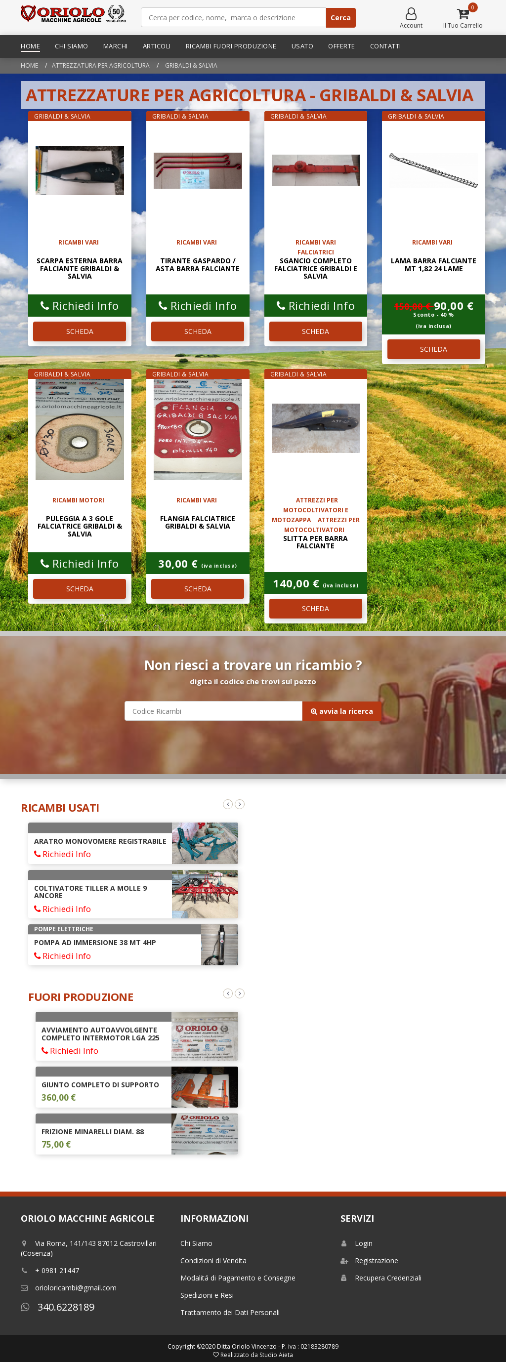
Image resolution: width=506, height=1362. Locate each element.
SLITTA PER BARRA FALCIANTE (315, 542)
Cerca (341, 17)
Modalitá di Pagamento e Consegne (237, 1277)
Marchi (115, 45)
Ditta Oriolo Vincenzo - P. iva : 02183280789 (277, 1346)
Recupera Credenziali (381, 1277)
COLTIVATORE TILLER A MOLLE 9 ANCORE (90, 891)
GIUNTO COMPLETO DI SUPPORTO (100, 1084)
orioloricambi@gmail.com (69, 1287)
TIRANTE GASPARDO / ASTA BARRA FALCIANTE (198, 264)
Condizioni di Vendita (213, 1260)
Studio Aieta (276, 1355)
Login (356, 1243)
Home (30, 45)
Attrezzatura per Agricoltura (101, 65)
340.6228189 (57, 1307)
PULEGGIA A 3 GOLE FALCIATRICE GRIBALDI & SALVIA (80, 526)
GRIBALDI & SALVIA (190, 65)
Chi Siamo (71, 45)
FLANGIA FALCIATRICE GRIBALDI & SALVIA (197, 522)
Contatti (385, 45)
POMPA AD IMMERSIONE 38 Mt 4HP (95, 942)
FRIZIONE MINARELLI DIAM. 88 (93, 1131)
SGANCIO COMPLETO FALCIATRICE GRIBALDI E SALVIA (315, 268)
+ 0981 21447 (50, 1270)
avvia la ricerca (342, 711)
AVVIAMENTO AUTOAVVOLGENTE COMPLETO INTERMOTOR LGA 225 (101, 1033)
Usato (303, 45)
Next (240, 804)
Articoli (157, 45)
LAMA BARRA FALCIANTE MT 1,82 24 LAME (433, 264)
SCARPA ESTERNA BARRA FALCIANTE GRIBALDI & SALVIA (80, 268)
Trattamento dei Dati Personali (230, 1312)
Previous (228, 804)
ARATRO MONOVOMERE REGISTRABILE (100, 841)
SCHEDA (79, 331)
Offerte (341, 45)
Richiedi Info (80, 305)
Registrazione (369, 1260)
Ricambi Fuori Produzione (231, 45)
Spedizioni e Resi (207, 1295)
